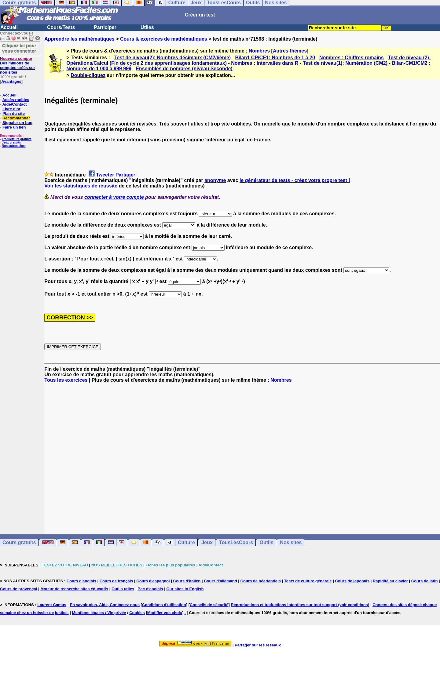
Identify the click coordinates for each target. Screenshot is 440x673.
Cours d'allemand (220, 581)
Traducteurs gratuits (16, 139)
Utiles (147, 27)
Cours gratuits (19, 542)
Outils (266, 542)
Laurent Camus (51, 604)
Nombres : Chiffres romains (351, 57)
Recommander (16, 118)
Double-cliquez (88, 75)
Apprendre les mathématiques (79, 39)
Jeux (206, 542)
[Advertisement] (242, 453)
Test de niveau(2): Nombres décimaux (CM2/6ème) (172, 57)
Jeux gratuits (11, 142)
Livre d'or (11, 109)
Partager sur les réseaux (258, 645)
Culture (186, 542)
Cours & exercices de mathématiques (163, 39)
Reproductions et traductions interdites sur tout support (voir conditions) (300, 604)
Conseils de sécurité (209, 604)
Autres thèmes (290, 50)
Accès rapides (15, 99)
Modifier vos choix (164, 612)
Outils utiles (123, 589)
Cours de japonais (352, 581)
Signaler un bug (17, 122)
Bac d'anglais (150, 589)
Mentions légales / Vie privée (99, 612)
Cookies (137, 612)
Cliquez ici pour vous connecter (19, 48)
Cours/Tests (61, 27)
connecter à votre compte (114, 197)
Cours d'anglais (81, 581)
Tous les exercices (65, 380)
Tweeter (105, 174)
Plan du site (13, 113)
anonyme (215, 180)
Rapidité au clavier (390, 581)
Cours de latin (424, 581)
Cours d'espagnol (153, 581)
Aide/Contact (14, 104)
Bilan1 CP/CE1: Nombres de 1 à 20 (275, 57)
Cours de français (116, 581)
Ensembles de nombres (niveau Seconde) (184, 68)
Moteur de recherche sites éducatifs (74, 589)
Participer (105, 27)
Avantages (11, 81)
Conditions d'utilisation (164, 604)
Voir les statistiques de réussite (80, 185)
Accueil (9, 27)
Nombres (259, 50)
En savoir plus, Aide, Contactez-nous (105, 604)
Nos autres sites (13, 145)
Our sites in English (185, 589)
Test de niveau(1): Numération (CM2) (345, 63)
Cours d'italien (187, 581)
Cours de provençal (18, 589)
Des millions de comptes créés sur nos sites (17, 65)
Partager (125, 174)
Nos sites (291, 542)
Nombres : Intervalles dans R (265, 63)
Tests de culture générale (308, 581)
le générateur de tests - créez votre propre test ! (295, 180)
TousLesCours (236, 542)
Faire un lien (14, 127)
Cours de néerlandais (260, 581)
